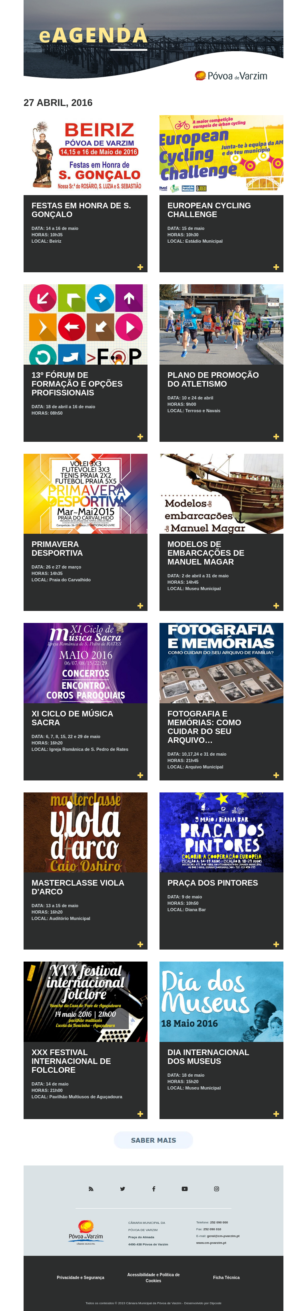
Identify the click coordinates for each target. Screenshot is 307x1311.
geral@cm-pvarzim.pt (222, 1236)
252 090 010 (212, 1229)
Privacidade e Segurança (80, 1277)
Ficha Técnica (226, 1277)
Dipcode (215, 1303)
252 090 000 (218, 1222)
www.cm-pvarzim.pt (211, 1243)
